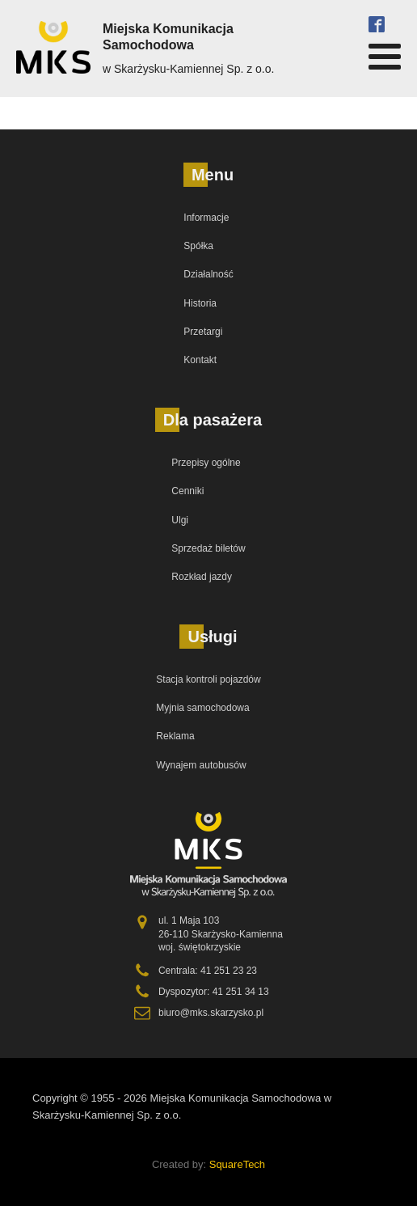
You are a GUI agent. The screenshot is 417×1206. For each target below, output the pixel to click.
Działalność (208, 274)
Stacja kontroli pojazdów (208, 679)
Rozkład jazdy (201, 576)
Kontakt (200, 360)
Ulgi (179, 520)
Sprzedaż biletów (208, 548)
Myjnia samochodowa (202, 707)
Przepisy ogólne (205, 462)
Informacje (206, 217)
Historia (200, 303)
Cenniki (187, 491)
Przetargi (202, 331)
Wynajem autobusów (201, 765)
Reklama (175, 736)
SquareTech (237, 1164)
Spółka (198, 246)
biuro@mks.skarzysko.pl (210, 1012)
